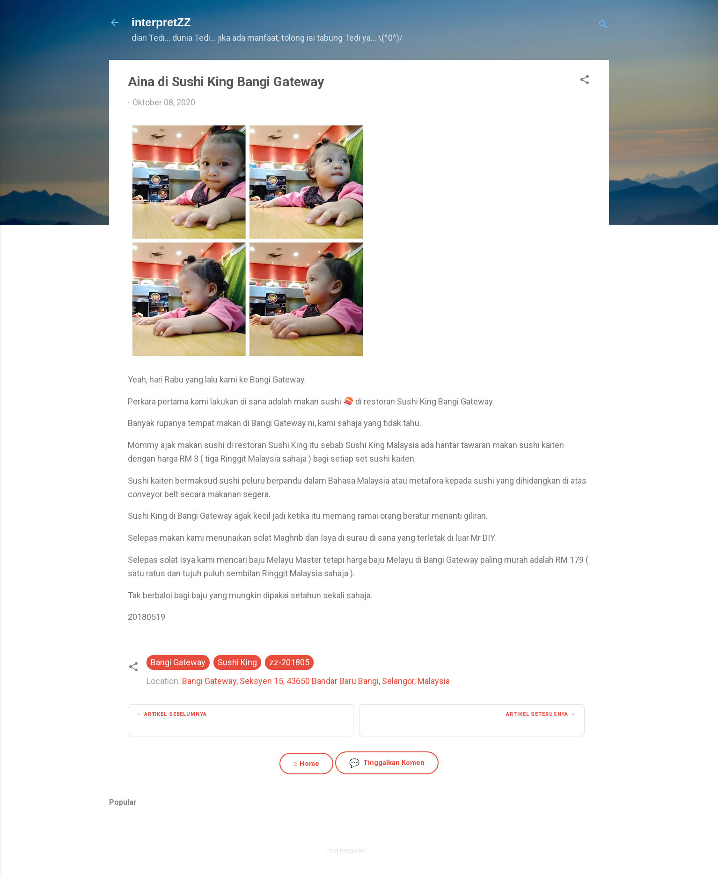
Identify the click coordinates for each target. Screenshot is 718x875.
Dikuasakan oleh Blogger (359, 830)
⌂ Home (306, 763)
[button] (584, 81)
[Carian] (603, 25)
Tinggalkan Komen (387, 763)
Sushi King (237, 662)
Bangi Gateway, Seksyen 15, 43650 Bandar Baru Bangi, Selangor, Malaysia (316, 681)
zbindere (379, 850)
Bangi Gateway (178, 662)
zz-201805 (289, 662)
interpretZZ (161, 22)
